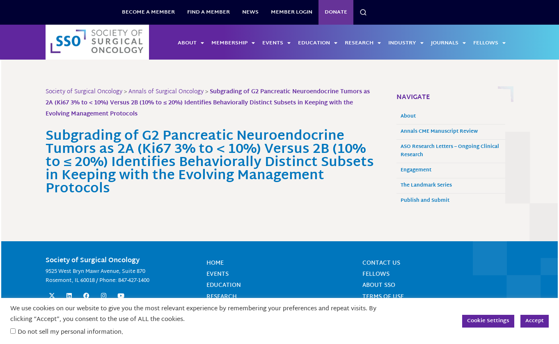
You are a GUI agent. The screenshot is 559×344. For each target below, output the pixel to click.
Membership (233, 43)
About (191, 43)
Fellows (489, 43)
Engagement (416, 170)
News (250, 12)
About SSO (378, 285)
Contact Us (381, 263)
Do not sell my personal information (69, 332)
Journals (448, 43)
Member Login (291, 12)
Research (363, 43)
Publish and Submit (425, 200)
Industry (406, 43)
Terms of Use (383, 296)
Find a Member (208, 12)
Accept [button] (534, 321)
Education (317, 43)
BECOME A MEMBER (148, 12)
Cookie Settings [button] (488, 321)
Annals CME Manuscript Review (439, 131)
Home (215, 263)
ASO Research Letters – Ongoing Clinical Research (450, 151)
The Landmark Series (426, 185)
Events (276, 43)
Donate (336, 12)
